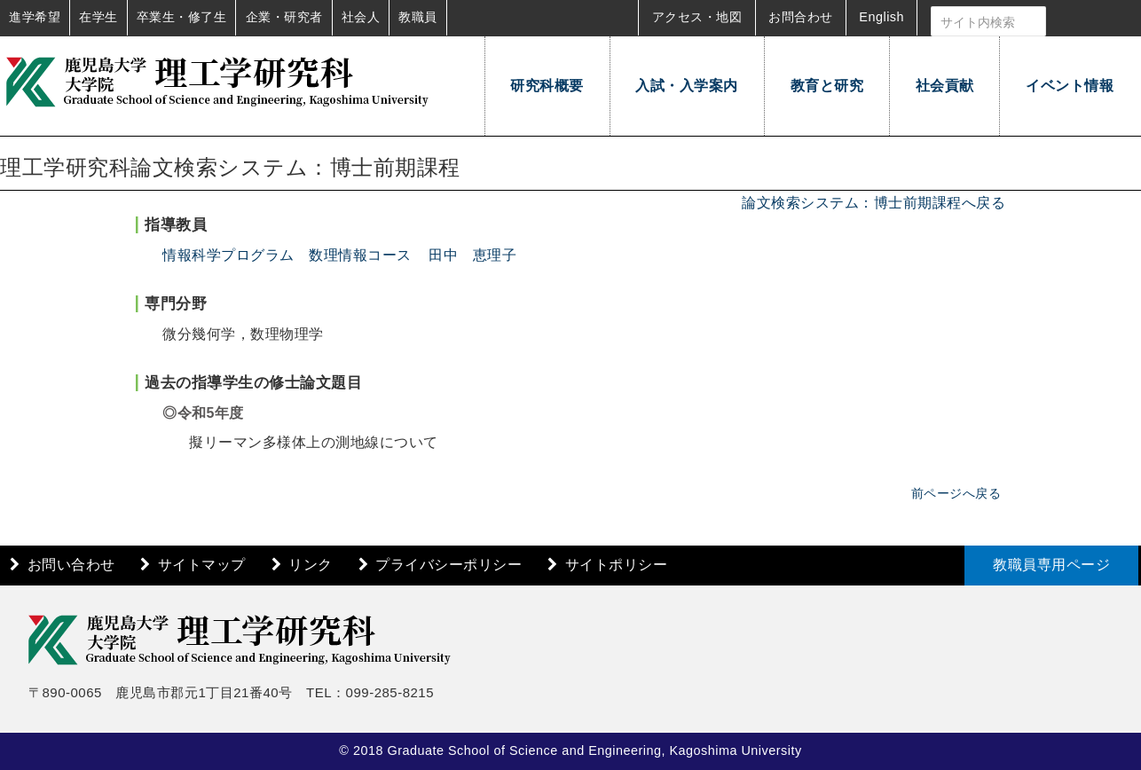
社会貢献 (945, 85)
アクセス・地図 (697, 17)
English (881, 17)
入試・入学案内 (686, 85)
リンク (310, 564)
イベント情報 (1069, 85)
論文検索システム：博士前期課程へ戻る (873, 202)
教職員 (417, 17)
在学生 (98, 17)
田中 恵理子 (472, 255)
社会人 (361, 17)
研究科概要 (547, 85)
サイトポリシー (616, 564)
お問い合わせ (71, 564)
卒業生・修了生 (182, 17)
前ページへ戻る (956, 493)
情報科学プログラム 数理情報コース (287, 255)
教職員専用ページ (1051, 564)
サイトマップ (202, 564)
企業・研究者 (284, 17)
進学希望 (34, 17)
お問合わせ (800, 17)
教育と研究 (827, 85)
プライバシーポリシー (448, 564)
